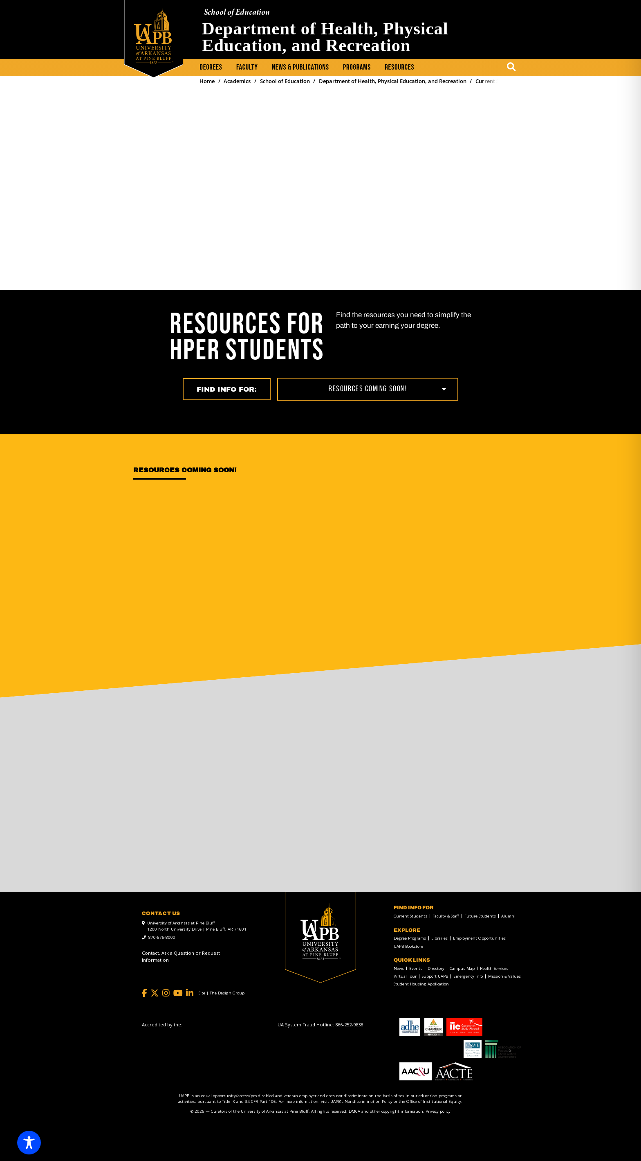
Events (415, 969)
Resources (399, 67)
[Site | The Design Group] (221, 993)
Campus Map (462, 969)
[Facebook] (144, 993)
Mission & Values (504, 976)
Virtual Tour (405, 976)
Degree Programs (410, 938)
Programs (357, 67)
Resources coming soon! (368, 389)
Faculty (247, 67)
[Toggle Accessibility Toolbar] (29, 1142)
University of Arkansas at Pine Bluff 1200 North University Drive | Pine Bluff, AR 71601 (197, 926)
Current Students (410, 916)
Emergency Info (468, 976)
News (399, 969)
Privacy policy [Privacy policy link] (438, 1111)
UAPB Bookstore (408, 947)
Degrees (210, 67)
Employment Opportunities (479, 938)
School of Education (237, 13)
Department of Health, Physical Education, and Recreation (325, 37)
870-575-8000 (161, 937)
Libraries (439, 938)
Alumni (508, 916)
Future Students (480, 916)
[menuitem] (210, 68)
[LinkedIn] (189, 993)
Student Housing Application (421, 984)
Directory (436, 969)
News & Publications (300, 67)
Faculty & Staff (446, 916)
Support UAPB (435, 976)
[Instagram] (166, 993)
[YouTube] (178, 993)
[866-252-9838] (349, 1024)
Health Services (494, 969)
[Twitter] (154, 993)
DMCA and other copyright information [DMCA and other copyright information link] (386, 1111)
